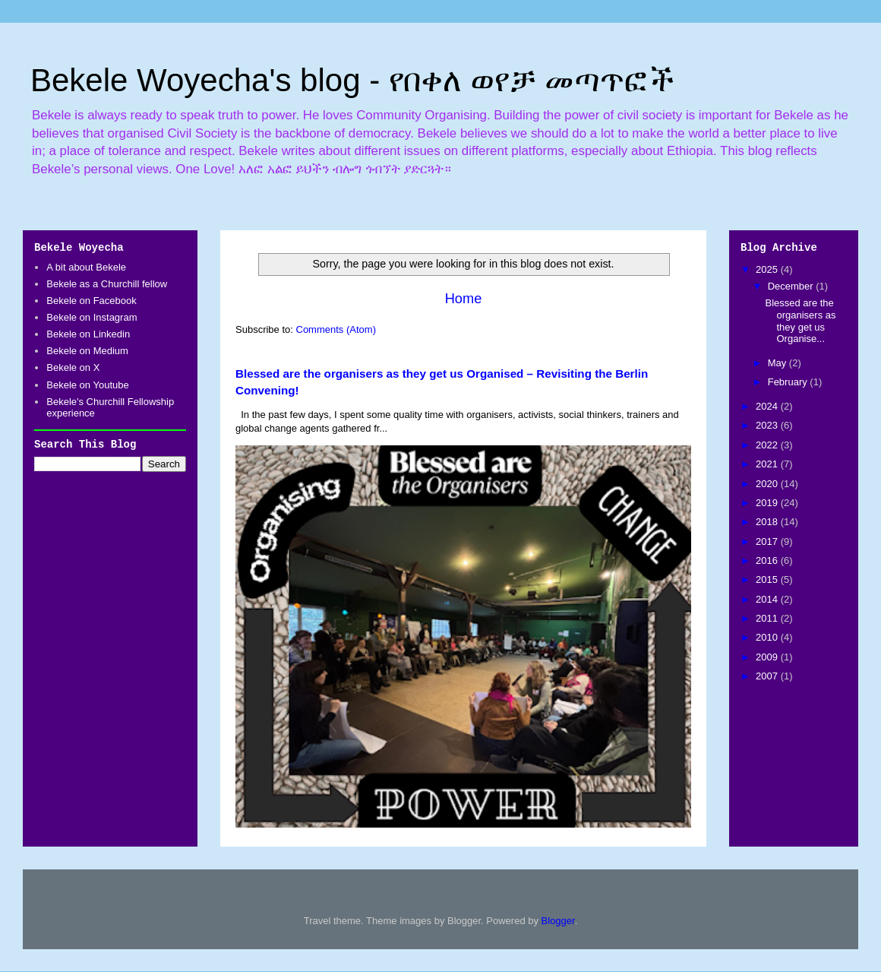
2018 (768, 521)
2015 (768, 579)
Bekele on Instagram (91, 317)
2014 (768, 599)
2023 (768, 425)
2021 (768, 464)
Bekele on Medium (87, 350)
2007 (768, 676)
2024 (768, 406)
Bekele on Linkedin (88, 334)
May (778, 363)
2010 (768, 637)
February (789, 382)
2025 (768, 269)
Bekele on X (72, 367)
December (792, 286)
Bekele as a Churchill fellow (106, 284)
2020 (768, 483)
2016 (768, 560)
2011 (768, 618)
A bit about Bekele (86, 267)
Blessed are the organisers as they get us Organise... (800, 320)
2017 (768, 541)
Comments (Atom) (336, 329)
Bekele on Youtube (87, 385)
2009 (768, 657)
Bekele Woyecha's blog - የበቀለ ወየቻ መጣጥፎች (352, 80)
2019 (768, 502)
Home (463, 298)
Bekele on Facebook (91, 300)
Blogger (558, 920)
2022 (768, 445)
